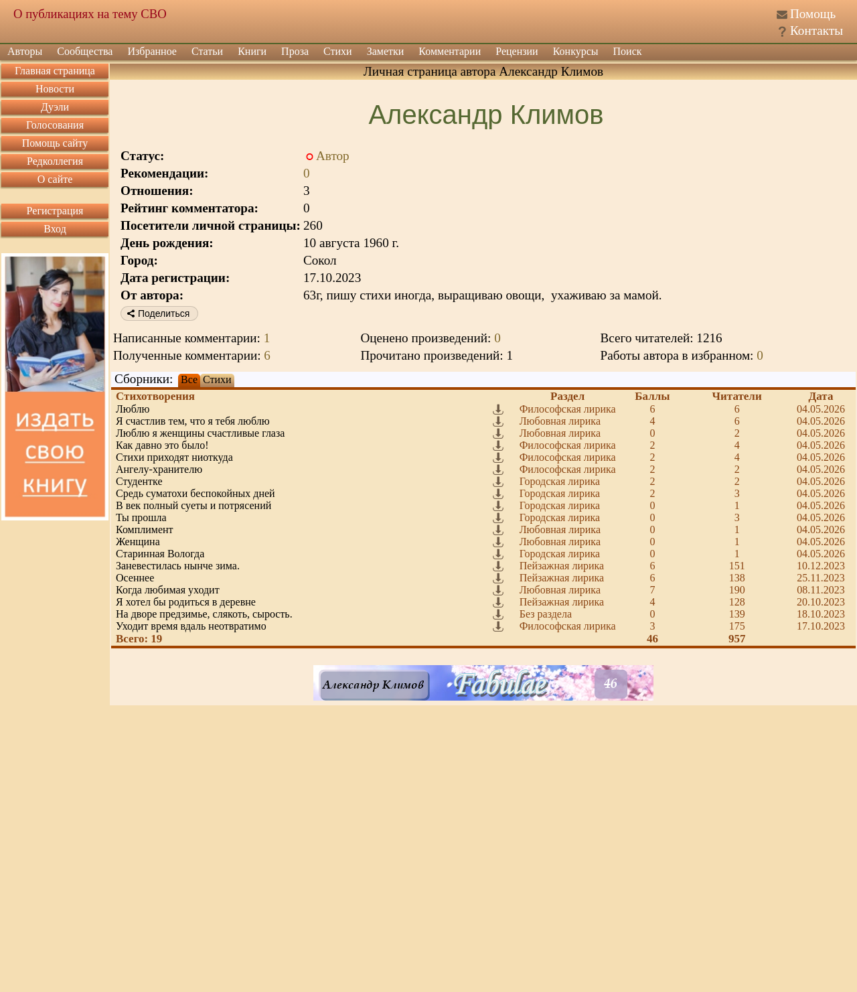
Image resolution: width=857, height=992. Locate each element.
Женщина (138, 541)
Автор (332, 156)
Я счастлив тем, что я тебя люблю (193, 421)
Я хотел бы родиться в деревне (186, 602)
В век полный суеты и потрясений (193, 505)
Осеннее (135, 577)
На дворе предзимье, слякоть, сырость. (204, 614)
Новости (54, 88)
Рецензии (516, 51)
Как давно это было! (162, 445)
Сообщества (84, 51)
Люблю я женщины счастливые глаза (200, 433)
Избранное (152, 51)
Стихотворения (155, 396)
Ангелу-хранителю (159, 469)
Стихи (337, 51)
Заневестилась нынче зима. (178, 565)
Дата (821, 396)
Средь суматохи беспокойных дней (195, 493)
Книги (252, 51)
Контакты (816, 30)
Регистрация (55, 210)
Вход (55, 228)
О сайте (55, 179)
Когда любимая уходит (168, 589)
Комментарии (449, 51)
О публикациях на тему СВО (90, 14)
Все (189, 379)
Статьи (207, 51)
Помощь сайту (55, 143)
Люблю (132, 409)
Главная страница (55, 70)
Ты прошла (141, 517)
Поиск (627, 51)
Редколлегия (55, 161)
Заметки (385, 51)
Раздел (567, 396)
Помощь (813, 14)
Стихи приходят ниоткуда (174, 457)
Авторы (24, 51)
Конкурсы (576, 51)
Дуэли (55, 107)
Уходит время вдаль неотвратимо (191, 626)
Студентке (139, 481)
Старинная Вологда (160, 553)
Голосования (55, 125)
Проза (295, 51)
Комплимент (144, 529)
